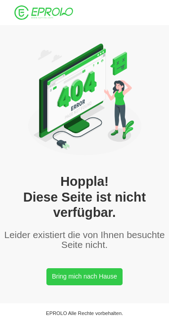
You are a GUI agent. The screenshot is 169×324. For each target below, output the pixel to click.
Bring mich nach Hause (84, 276)
